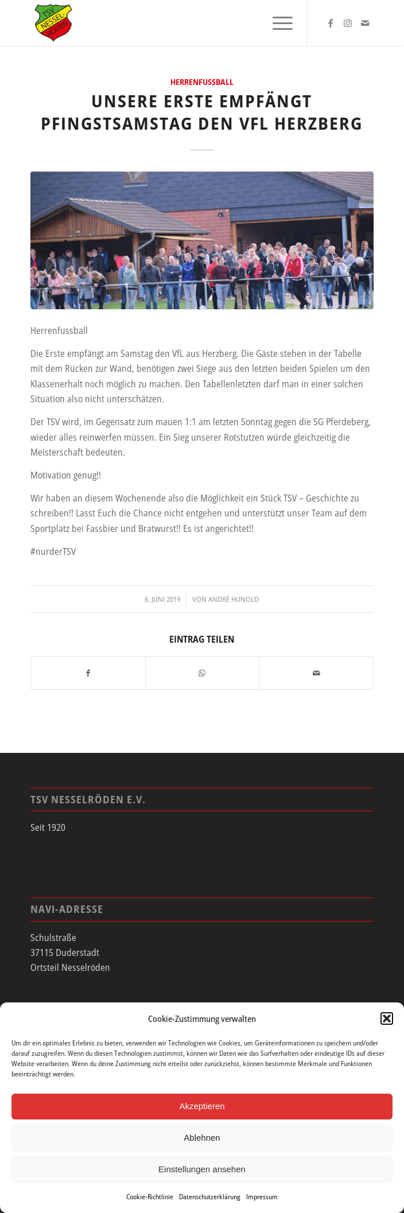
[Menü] (277, 23)
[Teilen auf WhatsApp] (202, 673)
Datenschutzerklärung (209, 1197)
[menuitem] (277, 23)
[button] (387, 1018)
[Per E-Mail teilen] (316, 673)
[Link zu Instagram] (347, 23)
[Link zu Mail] (365, 23)
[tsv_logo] (167, 23)
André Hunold (233, 599)
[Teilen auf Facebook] (88, 673)
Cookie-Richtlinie (149, 1197)
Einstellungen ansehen (202, 1169)
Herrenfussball (202, 81)
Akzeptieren (201, 1106)
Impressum (262, 1197)
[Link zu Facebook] (330, 23)
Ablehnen (202, 1137)
